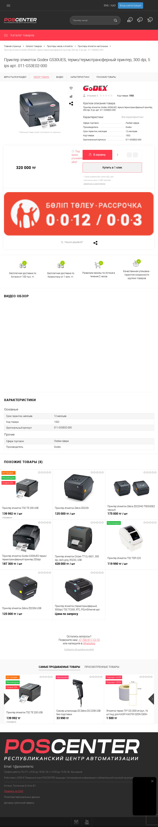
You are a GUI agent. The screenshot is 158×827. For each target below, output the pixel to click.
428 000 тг (79, 565)
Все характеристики (132, 117)
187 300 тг (26, 565)
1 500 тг (111, 718)
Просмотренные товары (102, 667)
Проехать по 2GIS (13, 791)
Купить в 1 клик (112, 167)
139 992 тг (26, 515)
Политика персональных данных (22, 797)
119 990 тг (131, 565)
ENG (106, 5)
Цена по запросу (79, 615)
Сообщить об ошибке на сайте (79, 649)
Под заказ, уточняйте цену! (77, 156)
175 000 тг (131, 515)
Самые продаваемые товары (59, 667)
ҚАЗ (113, 5)
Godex (129, 127)
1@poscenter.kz (23, 766)
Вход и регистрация (130, 5)
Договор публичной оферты (19, 803)
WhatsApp (89, 643)
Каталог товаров (19, 35)
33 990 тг (62, 718)
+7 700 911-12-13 (89, 640)
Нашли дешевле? (72, 242)
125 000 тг (79, 515)
